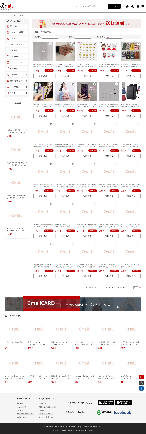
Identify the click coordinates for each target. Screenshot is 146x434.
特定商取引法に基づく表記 (47, 407)
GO (140, 288)
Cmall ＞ (7, 16)
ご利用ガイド (43, 403)
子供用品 (13, 50)
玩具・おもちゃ (16, 81)
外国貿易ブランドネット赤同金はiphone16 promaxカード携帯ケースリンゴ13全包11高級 (108, 147)
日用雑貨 (13, 69)
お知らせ (20, 410)
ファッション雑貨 (17, 32)
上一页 (98, 288)
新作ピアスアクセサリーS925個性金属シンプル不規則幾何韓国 (130, 187)
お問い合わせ (21, 417)
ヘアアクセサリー (17, 44)
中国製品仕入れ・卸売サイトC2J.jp (68, 427)
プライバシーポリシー (46, 414)
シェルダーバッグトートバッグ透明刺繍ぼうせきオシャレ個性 (42, 147)
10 (118, 288)
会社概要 (20, 403)
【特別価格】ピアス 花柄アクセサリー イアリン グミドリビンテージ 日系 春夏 (87, 147)
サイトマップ (21, 407)
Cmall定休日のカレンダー (25, 414)
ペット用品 (14, 56)
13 (126, 288)
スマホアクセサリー (17, 62)
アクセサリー (15, 38)
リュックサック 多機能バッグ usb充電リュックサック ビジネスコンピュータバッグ (131, 107)
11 (121, 288)
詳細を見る (43, 76)
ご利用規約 (42, 410)
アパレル (13, 26)
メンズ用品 (14, 87)
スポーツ (13, 75)
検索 (114, 6)
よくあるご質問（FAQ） (47, 417)
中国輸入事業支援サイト (91, 427)
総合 (21, 16)
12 (124, 288)
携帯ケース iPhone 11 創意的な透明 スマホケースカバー (42, 107)
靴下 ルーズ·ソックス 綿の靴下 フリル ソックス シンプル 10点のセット (130, 227)
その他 (12, 93)
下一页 (130, 288)
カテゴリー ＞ (15, 16)
